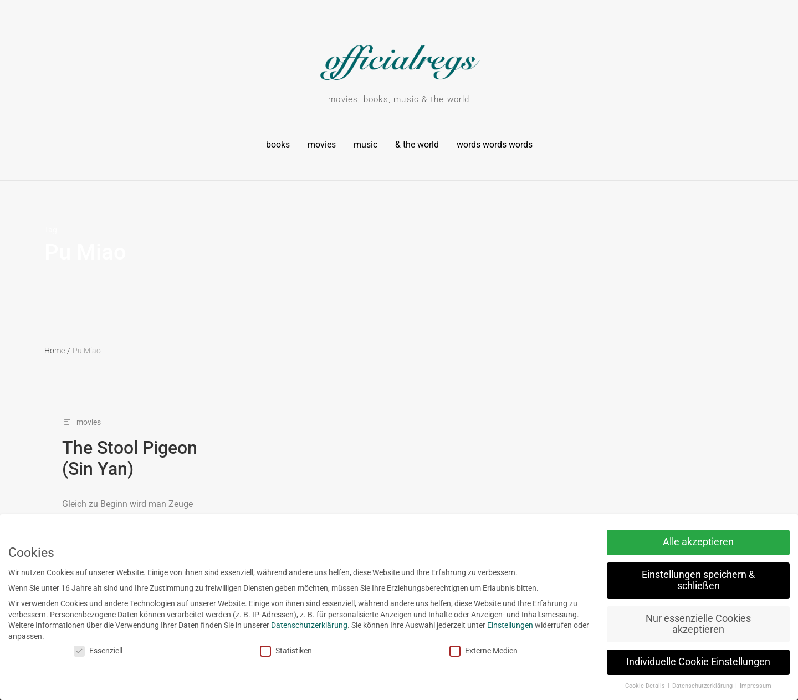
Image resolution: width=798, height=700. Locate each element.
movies (322, 144)
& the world (417, 144)
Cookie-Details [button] (626, 685)
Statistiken (267, 651)
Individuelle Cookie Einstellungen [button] (679, 661)
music (365, 144)
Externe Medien (464, 651)
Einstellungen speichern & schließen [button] (678, 580)
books (278, 144)
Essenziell (78, 651)
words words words (495, 144)
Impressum (736, 685)
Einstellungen (491, 625)
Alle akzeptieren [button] (678, 541)
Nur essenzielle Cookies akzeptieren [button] (679, 624)
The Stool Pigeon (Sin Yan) (129, 458)
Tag (50, 229)
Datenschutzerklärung (290, 625)
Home (57, 350)
